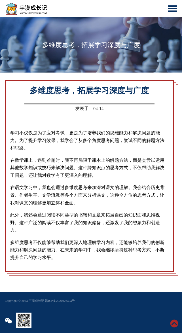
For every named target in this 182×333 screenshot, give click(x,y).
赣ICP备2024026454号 (60, 300)
